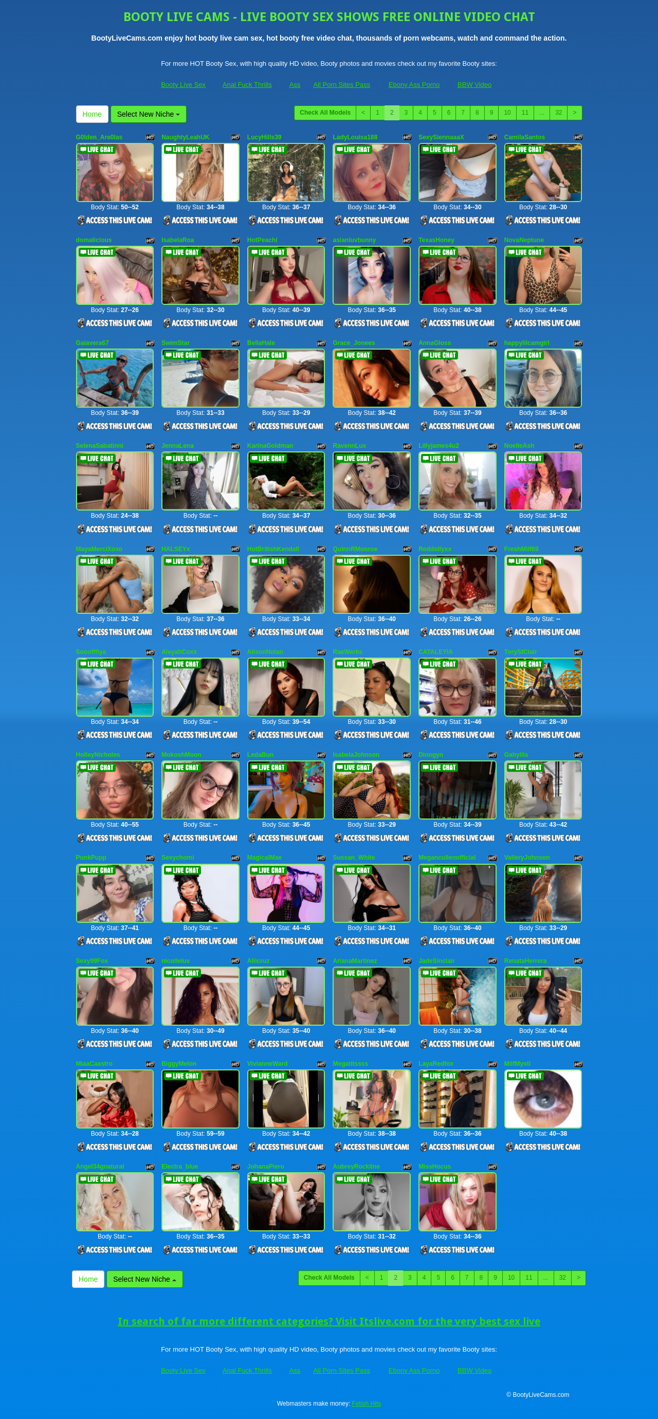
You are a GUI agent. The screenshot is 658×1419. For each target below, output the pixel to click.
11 (525, 112)
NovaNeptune (524, 240)
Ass (295, 84)
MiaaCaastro (94, 1063)
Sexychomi (177, 857)
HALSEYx (175, 549)
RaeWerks (347, 652)
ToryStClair (520, 652)
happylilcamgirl (527, 343)
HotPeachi (262, 240)
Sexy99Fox (92, 961)
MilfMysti (517, 1063)
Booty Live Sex (183, 84)
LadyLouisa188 (355, 137)
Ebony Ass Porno (414, 84)
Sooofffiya (91, 652)
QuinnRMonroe (355, 549)
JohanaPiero (265, 1166)
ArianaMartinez (355, 961)
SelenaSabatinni (100, 445)
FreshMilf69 (521, 549)
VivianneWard (267, 1063)
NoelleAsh (519, 445)
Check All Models (325, 112)
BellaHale (261, 343)
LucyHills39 (264, 137)
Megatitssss (350, 1063)
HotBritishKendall (273, 549)
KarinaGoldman (270, 445)
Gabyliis (516, 754)
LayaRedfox (435, 1063)
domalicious (94, 240)
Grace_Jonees (354, 343)
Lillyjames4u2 (438, 445)
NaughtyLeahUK (185, 137)
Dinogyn (430, 754)
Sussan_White (354, 857)
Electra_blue (179, 1166)
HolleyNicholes (98, 754)
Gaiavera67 (92, 343)
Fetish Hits (366, 1403)
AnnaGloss (434, 343)
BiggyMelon (178, 1063)
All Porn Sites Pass (341, 84)
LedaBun (260, 754)
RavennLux (349, 445)
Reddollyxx (434, 549)
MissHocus (434, 1166)
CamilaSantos (524, 137)
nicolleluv (175, 961)
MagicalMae (264, 857)
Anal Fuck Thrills (247, 84)
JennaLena (177, 445)
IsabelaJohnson (356, 754)
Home (92, 114)
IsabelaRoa (177, 240)
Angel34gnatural (100, 1166)
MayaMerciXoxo (99, 549)
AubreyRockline (356, 1166)
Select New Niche (148, 114)
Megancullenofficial (447, 857)
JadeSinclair (436, 961)
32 (558, 112)
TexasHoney (436, 240)
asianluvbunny (354, 240)
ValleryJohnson (527, 857)
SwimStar (175, 343)
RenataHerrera (525, 961)
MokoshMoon (181, 754)
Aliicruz (258, 961)
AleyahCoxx (179, 652)
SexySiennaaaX (441, 137)
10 (507, 112)
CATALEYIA (435, 652)
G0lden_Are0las (99, 137)
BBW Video (474, 84)
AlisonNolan (265, 652)
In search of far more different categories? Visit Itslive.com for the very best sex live (329, 1321)
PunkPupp (91, 857)
